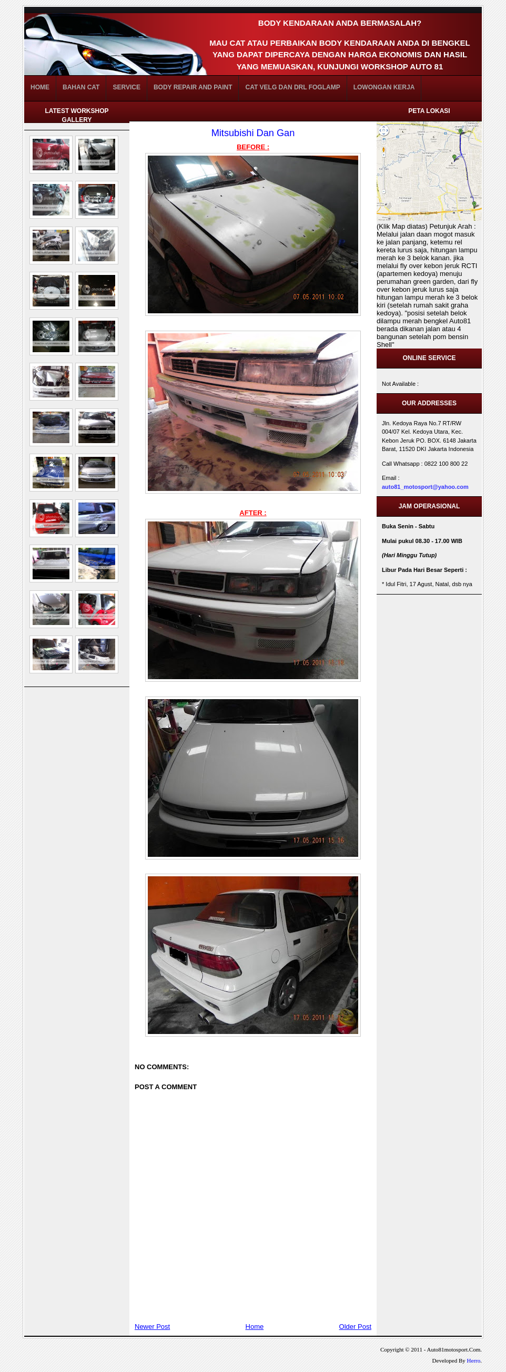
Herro (474, 1360)
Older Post (355, 1326)
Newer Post (152, 1326)
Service (126, 87)
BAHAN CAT (81, 87)
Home (40, 87)
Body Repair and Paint (193, 87)
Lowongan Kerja (384, 87)
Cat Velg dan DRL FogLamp (292, 87)
